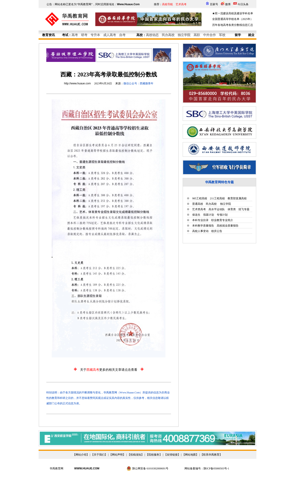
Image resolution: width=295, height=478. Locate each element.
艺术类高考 (199, 209)
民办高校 (211, 203)
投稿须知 (135, 454)
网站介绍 (81, 454)
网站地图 (190, 454)
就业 (251, 35)
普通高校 (197, 203)
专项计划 (222, 214)
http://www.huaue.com (77, 83)
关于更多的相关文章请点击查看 (108, 369)
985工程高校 (199, 198)
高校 (139, 35)
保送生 (196, 214)
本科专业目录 (200, 220)
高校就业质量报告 (227, 225)
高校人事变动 (200, 231)
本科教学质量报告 (203, 225)
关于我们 (99, 454)
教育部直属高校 (237, 198)
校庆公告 (216, 231)
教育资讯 (48, 35)
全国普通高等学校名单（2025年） (232, 19)
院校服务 (153, 454)
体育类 (232, 209)
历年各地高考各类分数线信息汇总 (232, 25)
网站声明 (117, 454)
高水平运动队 (217, 209)
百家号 (214, 4)
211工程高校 (217, 198)
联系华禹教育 (211, 454)
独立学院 (225, 203)
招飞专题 (243, 209)
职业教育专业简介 (222, 220)
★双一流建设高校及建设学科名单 (232, 13)
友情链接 (172, 454)
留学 (238, 35)
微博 (228, 4)
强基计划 (208, 214)
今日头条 (243, 4)
